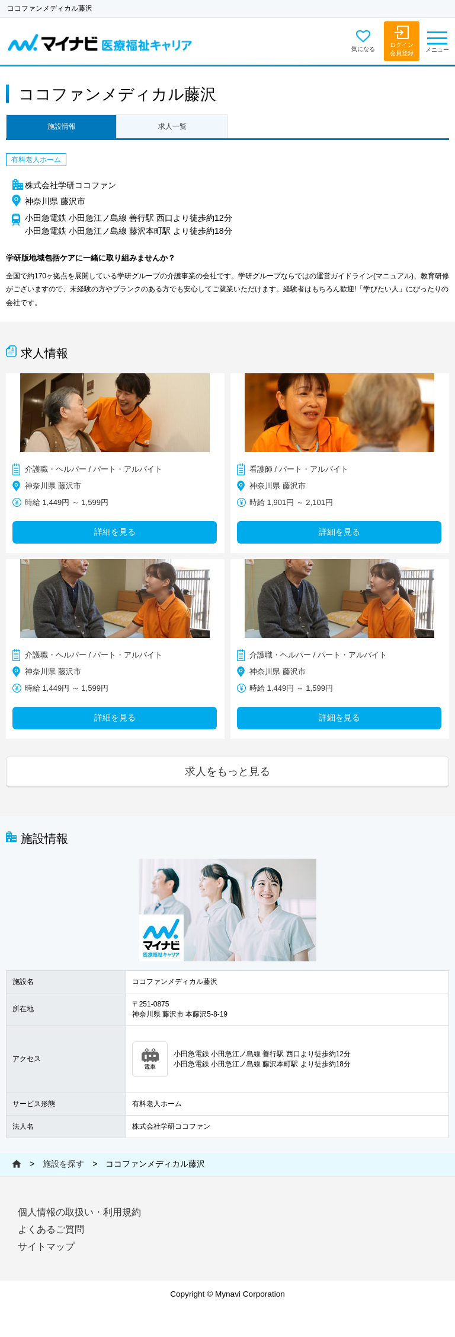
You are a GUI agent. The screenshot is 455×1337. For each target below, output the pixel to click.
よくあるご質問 (51, 1229)
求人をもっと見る (227, 771)
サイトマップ (46, 1246)
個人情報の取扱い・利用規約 (79, 1212)
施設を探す (63, 1164)
